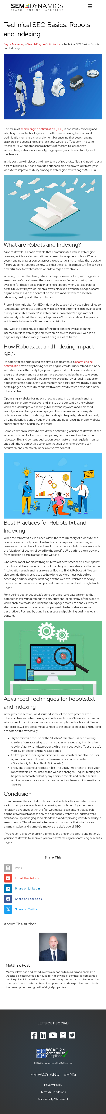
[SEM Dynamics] (37, 7)
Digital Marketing (14, 44)
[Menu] (90, 6)
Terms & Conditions (53, 1092)
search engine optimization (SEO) (42, 129)
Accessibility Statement (53, 1099)
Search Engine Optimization (44, 44)
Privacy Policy (53, 1085)
